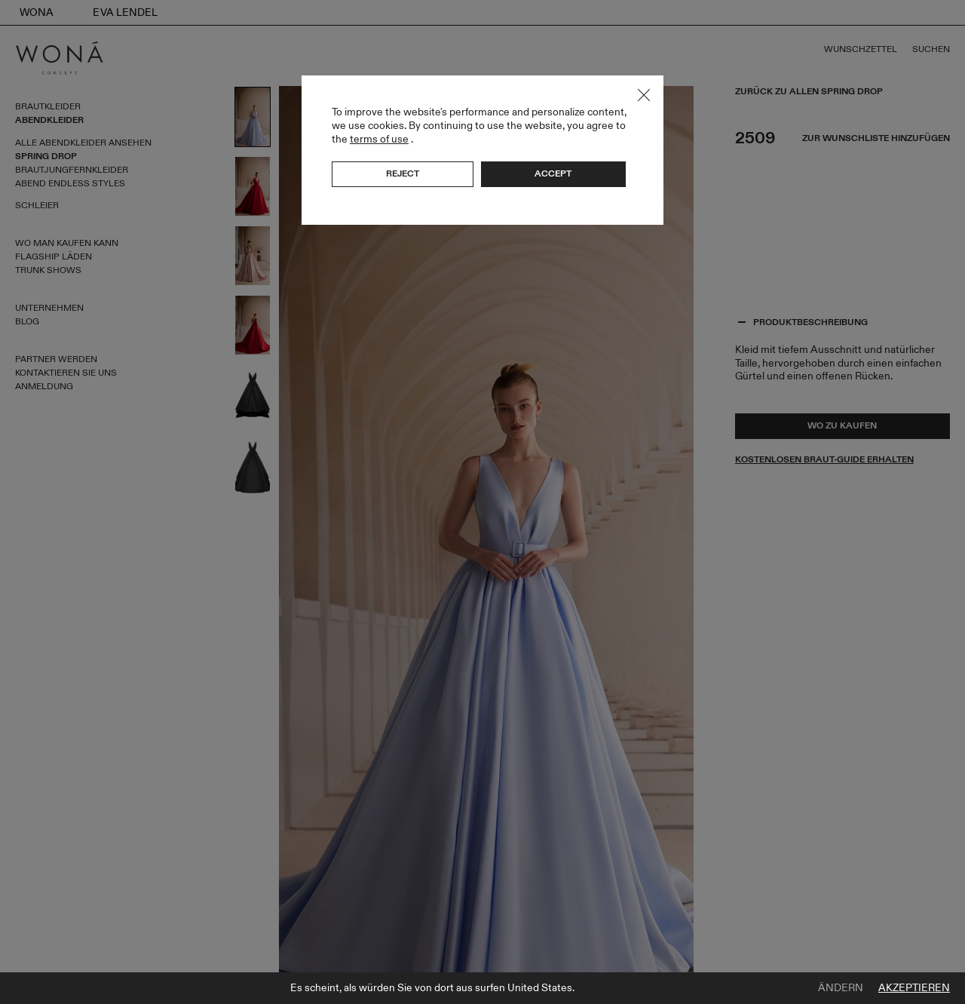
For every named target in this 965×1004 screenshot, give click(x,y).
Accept (553, 173)
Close (644, 95)
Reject (402, 173)
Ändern (840, 988)
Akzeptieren (914, 988)
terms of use (379, 139)
